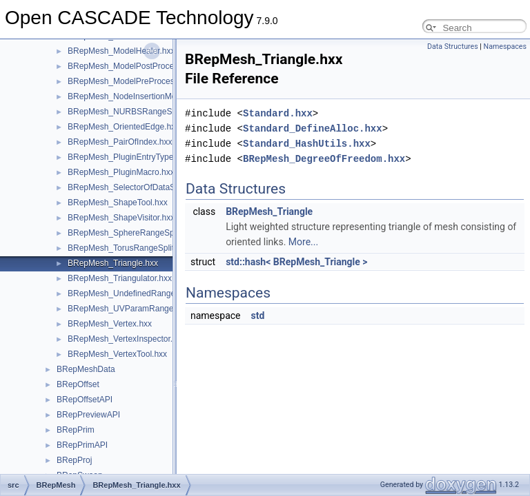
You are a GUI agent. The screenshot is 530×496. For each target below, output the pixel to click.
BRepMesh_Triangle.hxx (113, 263)
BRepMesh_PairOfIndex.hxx (120, 142)
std (257, 315)
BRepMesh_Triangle (269, 211)
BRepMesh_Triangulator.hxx (120, 278)
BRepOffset (78, 384)
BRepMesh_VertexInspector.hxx (127, 339)
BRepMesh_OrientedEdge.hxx (123, 127)
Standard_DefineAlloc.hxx (312, 128)
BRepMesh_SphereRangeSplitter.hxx (136, 233)
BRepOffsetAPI (84, 399)
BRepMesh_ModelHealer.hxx (121, 51)
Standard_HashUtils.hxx (307, 143)
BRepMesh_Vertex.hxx (110, 324)
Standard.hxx (278, 113)
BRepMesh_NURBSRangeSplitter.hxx (137, 111)
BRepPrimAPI (82, 445)
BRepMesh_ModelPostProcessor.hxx (136, 66)
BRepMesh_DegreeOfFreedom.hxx (324, 158)
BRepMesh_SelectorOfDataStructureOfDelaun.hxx (160, 187)
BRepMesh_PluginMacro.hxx (121, 172)
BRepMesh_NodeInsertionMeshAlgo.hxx (142, 96)
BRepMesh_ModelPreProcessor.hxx (134, 81)
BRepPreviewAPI (88, 415)
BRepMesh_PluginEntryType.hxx (128, 157)
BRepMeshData (86, 369)
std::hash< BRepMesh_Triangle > (296, 261)
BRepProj (74, 460)
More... (303, 241)
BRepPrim (76, 430)
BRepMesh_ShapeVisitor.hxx (121, 218)
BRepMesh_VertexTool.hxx (117, 354)
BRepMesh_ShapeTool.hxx (118, 202)
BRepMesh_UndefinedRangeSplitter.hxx (142, 293)
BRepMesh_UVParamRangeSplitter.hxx (141, 308)
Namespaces (505, 46)
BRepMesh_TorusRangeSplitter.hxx (133, 248)
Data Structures (452, 46)
